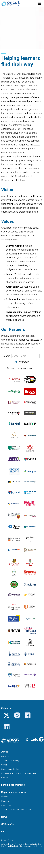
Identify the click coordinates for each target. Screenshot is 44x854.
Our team (5, 756)
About (4, 751)
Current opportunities (10, 769)
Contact (4, 777)
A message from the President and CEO (18, 773)
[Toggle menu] (39, 3)
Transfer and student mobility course (17, 809)
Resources (6, 805)
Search (21, 356)
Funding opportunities (13, 784)
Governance (6, 765)
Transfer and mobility (10, 760)
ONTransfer (7, 824)
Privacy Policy (7, 840)
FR (2, 831)
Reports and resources (13, 792)
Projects (5, 801)
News (4, 816)
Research (5, 797)
